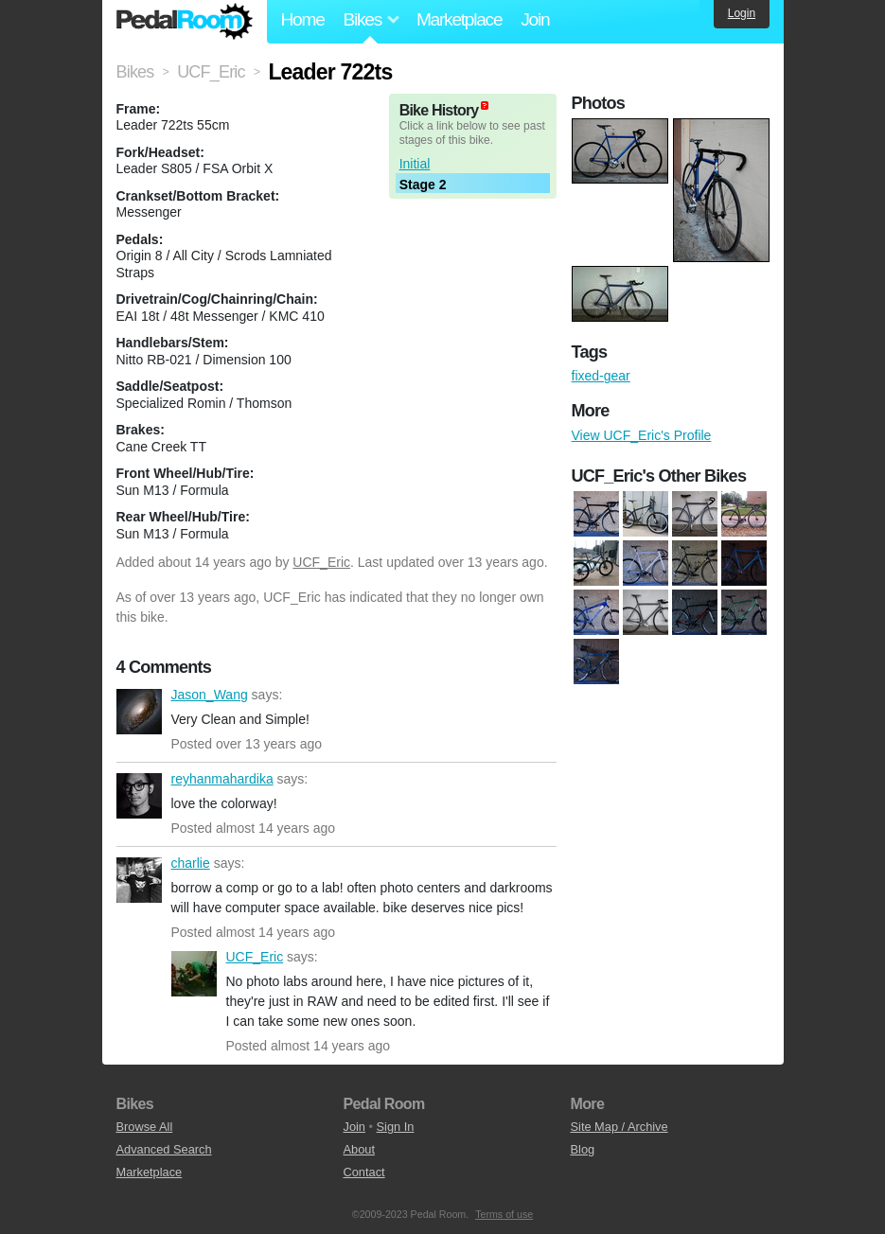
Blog (583, 1149)
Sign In (396, 1126)
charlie (139, 880)
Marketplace (459, 19)
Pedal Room (184, 22)
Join (535, 19)
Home (303, 19)
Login (741, 13)
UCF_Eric (321, 562)
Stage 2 (423, 184)
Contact (364, 1172)
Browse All (144, 1126)
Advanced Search (164, 1149)
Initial (415, 163)
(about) (484, 105)
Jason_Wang (139, 711)
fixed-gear (601, 375)
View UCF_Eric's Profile (642, 435)
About (359, 1149)
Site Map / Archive (619, 1126)
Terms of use (504, 1214)
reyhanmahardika (139, 796)
